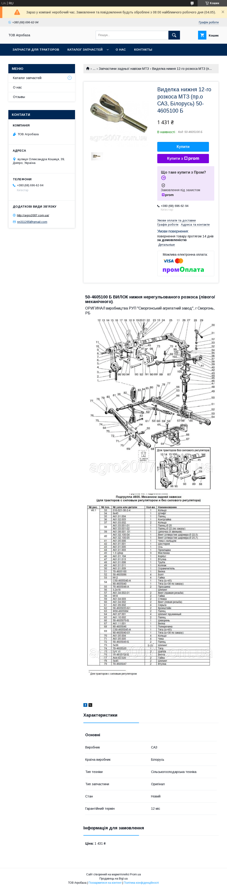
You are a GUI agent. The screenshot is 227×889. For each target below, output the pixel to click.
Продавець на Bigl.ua (113, 878)
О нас (121, 49)
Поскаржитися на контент (105, 882)
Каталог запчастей (85, 49)
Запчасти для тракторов (36, 49)
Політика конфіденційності (141, 882)
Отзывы (19, 97)
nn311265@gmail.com (32, 222)
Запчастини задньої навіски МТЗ (124, 69)
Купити (183, 147)
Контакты (143, 49)
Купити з (183, 158)
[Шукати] (174, 35)
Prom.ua (135, 874)
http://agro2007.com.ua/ (33, 215)
